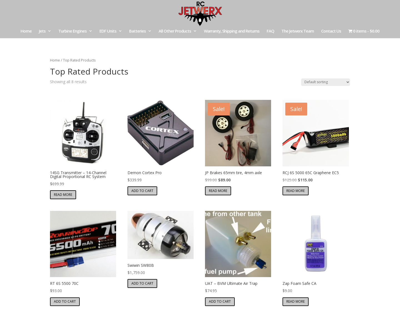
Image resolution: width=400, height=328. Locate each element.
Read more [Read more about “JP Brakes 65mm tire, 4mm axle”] (218, 190)
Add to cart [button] (142, 190)
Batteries (137, 31)
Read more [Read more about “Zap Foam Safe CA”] (295, 301)
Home (26, 31)
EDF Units (107, 31)
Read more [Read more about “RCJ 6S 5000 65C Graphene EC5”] (295, 190)
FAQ (270, 31)
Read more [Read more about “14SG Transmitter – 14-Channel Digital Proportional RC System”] (63, 194)
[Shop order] (325, 82)
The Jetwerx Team (297, 31)
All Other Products (175, 31)
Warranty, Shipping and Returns (231, 31)
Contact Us (331, 31)
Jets (42, 31)
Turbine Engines (72, 31)
